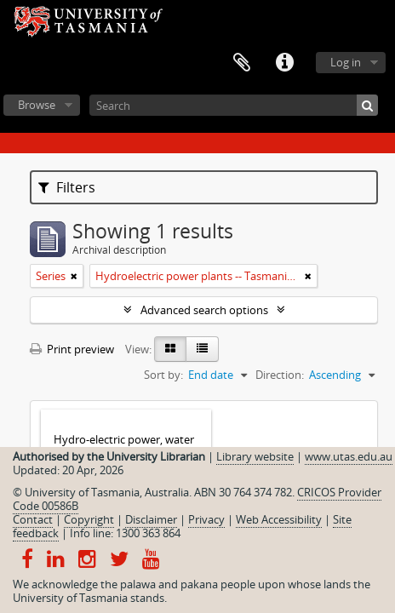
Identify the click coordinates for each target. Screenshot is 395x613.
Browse (36, 104)
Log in (345, 62)
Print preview (72, 349)
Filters (66, 187)
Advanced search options (204, 310)
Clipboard (241, 63)
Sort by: (163, 374)
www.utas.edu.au (348, 456)
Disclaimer (151, 519)
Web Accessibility (279, 519)
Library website (255, 456)
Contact (33, 519)
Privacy (206, 519)
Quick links (284, 63)
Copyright (89, 519)
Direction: (279, 374)
